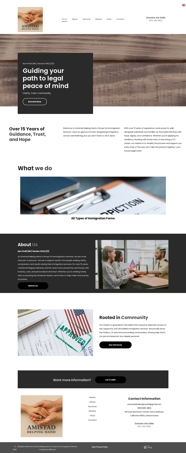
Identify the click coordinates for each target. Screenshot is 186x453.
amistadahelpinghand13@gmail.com (144, 404)
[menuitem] (64, 19)
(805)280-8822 (144, 408)
